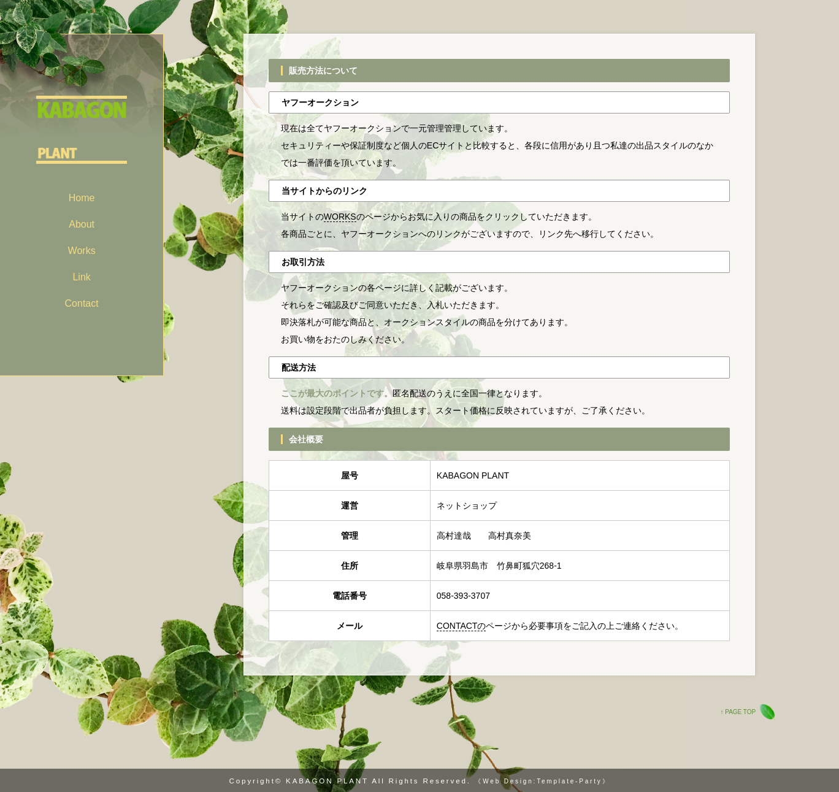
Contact (82, 303)
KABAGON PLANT (327, 781)
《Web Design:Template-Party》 (542, 781)
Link (81, 277)
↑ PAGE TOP (738, 712)
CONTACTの (461, 626)
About (81, 224)
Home (82, 198)
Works (82, 250)
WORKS (340, 216)
